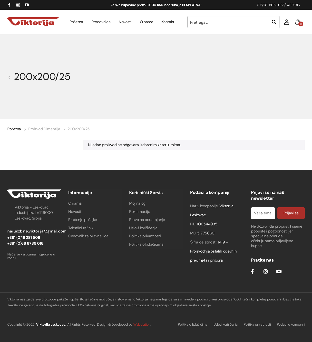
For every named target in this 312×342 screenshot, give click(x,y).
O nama (146, 21)
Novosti (125, 21)
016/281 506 (266, 5)
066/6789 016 (289, 5)
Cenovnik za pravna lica (88, 236)
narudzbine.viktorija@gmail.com (36, 231)
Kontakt (167, 21)
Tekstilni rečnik (80, 228)
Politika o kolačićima (146, 244)
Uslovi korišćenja (143, 228)
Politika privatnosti (145, 236)
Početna (76, 21)
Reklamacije (139, 211)
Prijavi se (291, 213)
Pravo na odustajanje (147, 219)
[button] (286, 22)
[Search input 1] (228, 22)
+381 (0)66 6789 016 (25, 243)
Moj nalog (137, 203)
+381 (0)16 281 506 (23, 237)
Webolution (141, 324)
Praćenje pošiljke (82, 219)
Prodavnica (101, 21)
